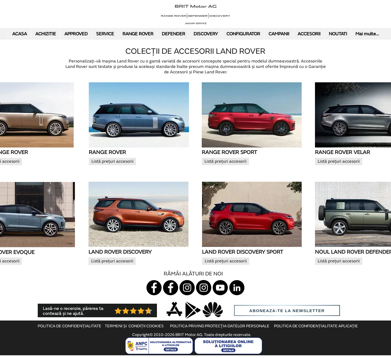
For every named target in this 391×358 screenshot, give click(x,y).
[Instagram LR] (203, 287)
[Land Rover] (170, 287)
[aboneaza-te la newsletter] (287, 310)
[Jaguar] (154, 287)
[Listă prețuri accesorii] (112, 161)
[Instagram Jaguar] (187, 287)
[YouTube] (220, 287)
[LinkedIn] (236, 287)
